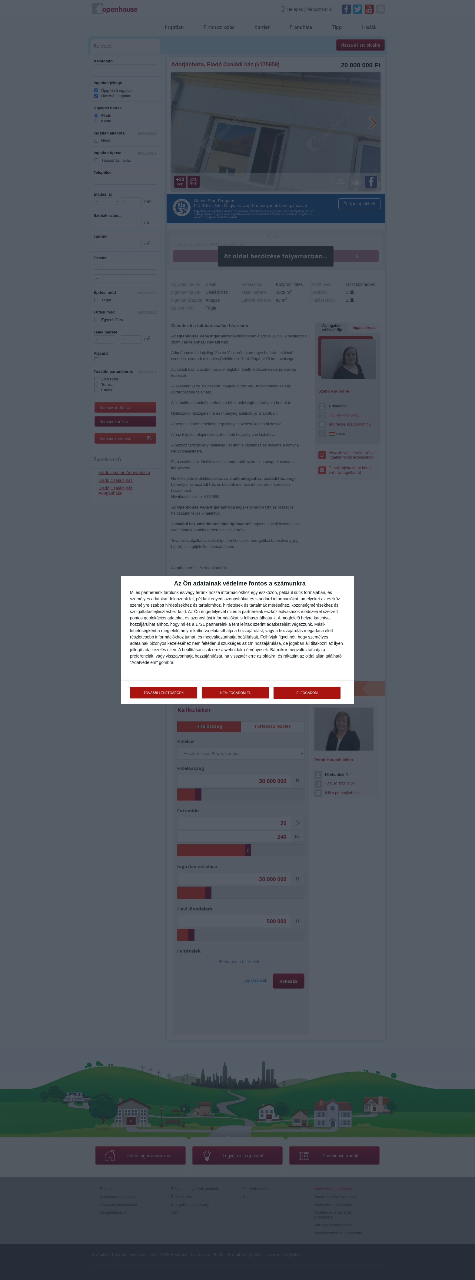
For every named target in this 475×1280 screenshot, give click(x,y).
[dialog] (237, 640)
